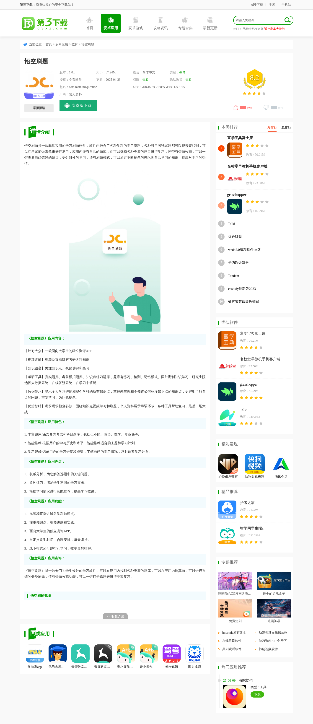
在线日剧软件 (231, 641)
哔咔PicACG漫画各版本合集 (235, 593)
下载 (257, 694)
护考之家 (247, 503)
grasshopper (236, 195)
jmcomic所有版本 (234, 632)
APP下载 (257, 4)
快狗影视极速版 (254, 477)
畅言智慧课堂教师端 (243, 302)
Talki (231, 224)
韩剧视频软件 (268, 649)
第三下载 (26, 4)
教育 (75, 44)
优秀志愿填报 (58, 656)
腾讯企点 (281, 476)
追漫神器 (274, 621)
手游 (272, 4)
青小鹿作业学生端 (149, 656)
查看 (145, 79)
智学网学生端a (252, 528)
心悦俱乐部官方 (228, 477)
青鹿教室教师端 (103, 656)
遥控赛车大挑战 (274, 29)
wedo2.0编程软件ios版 (244, 250)
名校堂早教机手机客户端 (247, 166)
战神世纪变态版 (253, 29)
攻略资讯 (160, 23)
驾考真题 (172, 656)
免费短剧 (235, 621)
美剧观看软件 (231, 649)
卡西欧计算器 (238, 263)
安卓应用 (110, 23)
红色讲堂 (235, 237)
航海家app (35, 656)
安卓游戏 (135, 23)
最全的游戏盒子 (274, 593)
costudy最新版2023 (242, 289)
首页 (89, 23)
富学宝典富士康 (240, 138)
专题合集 (185, 23)
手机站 (286, 4)
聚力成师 (194, 656)
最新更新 (210, 23)
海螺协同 (246, 680)
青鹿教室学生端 (80, 656)
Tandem (233, 276)
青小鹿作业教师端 (126, 656)
